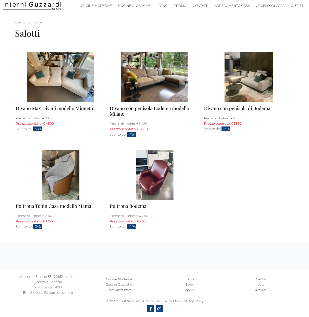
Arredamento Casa (232, 6)
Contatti (200, 6)
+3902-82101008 (50, 287)
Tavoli (190, 284)
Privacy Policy (193, 301)
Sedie (190, 279)
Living (162, 6)
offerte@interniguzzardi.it (53, 293)
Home (18, 22)
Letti (261, 284)
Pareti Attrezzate (119, 290)
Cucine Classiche (134, 6)
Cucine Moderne (96, 6)
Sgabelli (190, 290)
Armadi (261, 290)
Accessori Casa (270, 6)
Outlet (297, 6)
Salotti (38, 22)
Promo (180, 6)
